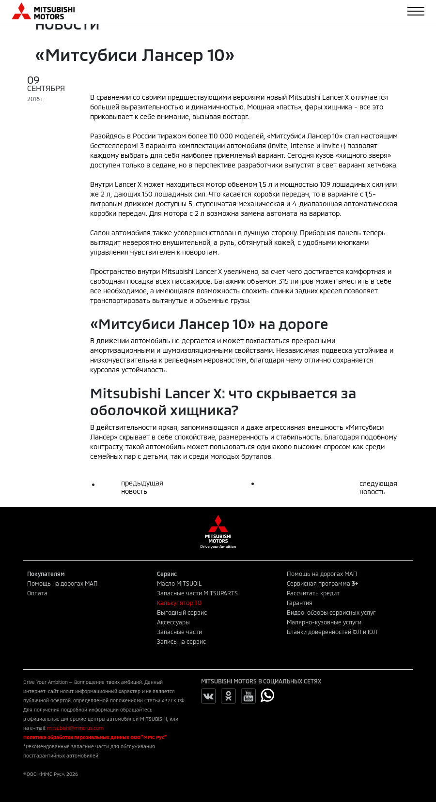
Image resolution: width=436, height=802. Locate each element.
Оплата (37, 593)
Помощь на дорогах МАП (62, 583)
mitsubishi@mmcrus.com (75, 728)
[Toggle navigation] (415, 11)
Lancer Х (128, 184)
